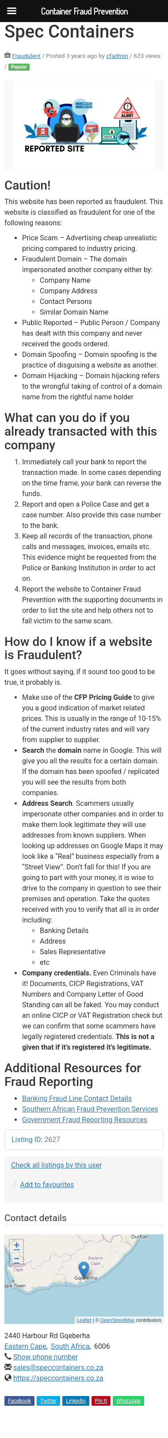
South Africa (70, 1346)
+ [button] (16, 1246)
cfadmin (117, 55)
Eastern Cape (25, 1346)
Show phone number (45, 1357)
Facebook (19, 1401)
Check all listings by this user (56, 1165)
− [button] (16, 1259)
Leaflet (84, 1320)
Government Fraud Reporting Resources (84, 1119)
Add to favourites (47, 1184)
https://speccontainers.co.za (58, 1378)
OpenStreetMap (117, 1320)
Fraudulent (26, 55)
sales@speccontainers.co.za (58, 1367)
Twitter (48, 1401)
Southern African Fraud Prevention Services (90, 1109)
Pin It (101, 1401)
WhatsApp (128, 1401)
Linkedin (76, 1401)
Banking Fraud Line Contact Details (77, 1098)
